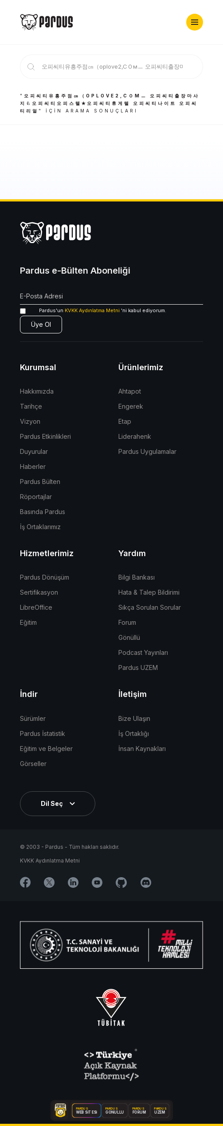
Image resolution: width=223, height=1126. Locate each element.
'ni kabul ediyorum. (93, 310)
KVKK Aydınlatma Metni (92, 310)
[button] (194, 22)
